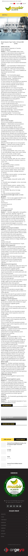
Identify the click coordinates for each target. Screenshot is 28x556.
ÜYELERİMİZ (14, 525)
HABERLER (14, 528)
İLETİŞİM (14, 531)
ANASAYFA (14, 514)
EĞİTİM (14, 536)
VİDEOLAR (14, 533)
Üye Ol (24, 3)
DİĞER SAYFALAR (7, 439)
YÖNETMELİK (14, 519)
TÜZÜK (14, 517)
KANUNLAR (14, 522)
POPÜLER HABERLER (20, 439)
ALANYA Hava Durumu (14, 430)
